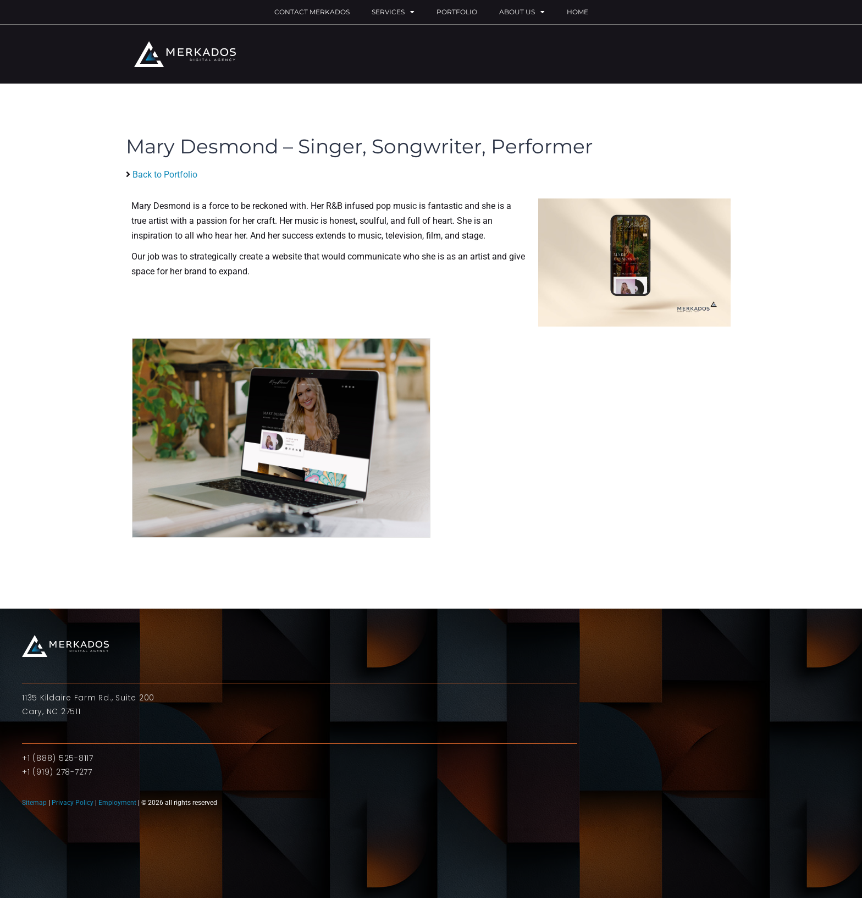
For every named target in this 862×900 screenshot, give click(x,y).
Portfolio (456, 12)
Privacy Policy (72, 803)
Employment (117, 803)
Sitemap (35, 803)
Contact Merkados (312, 12)
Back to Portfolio (164, 174)
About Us (522, 12)
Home (577, 12)
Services (393, 12)
